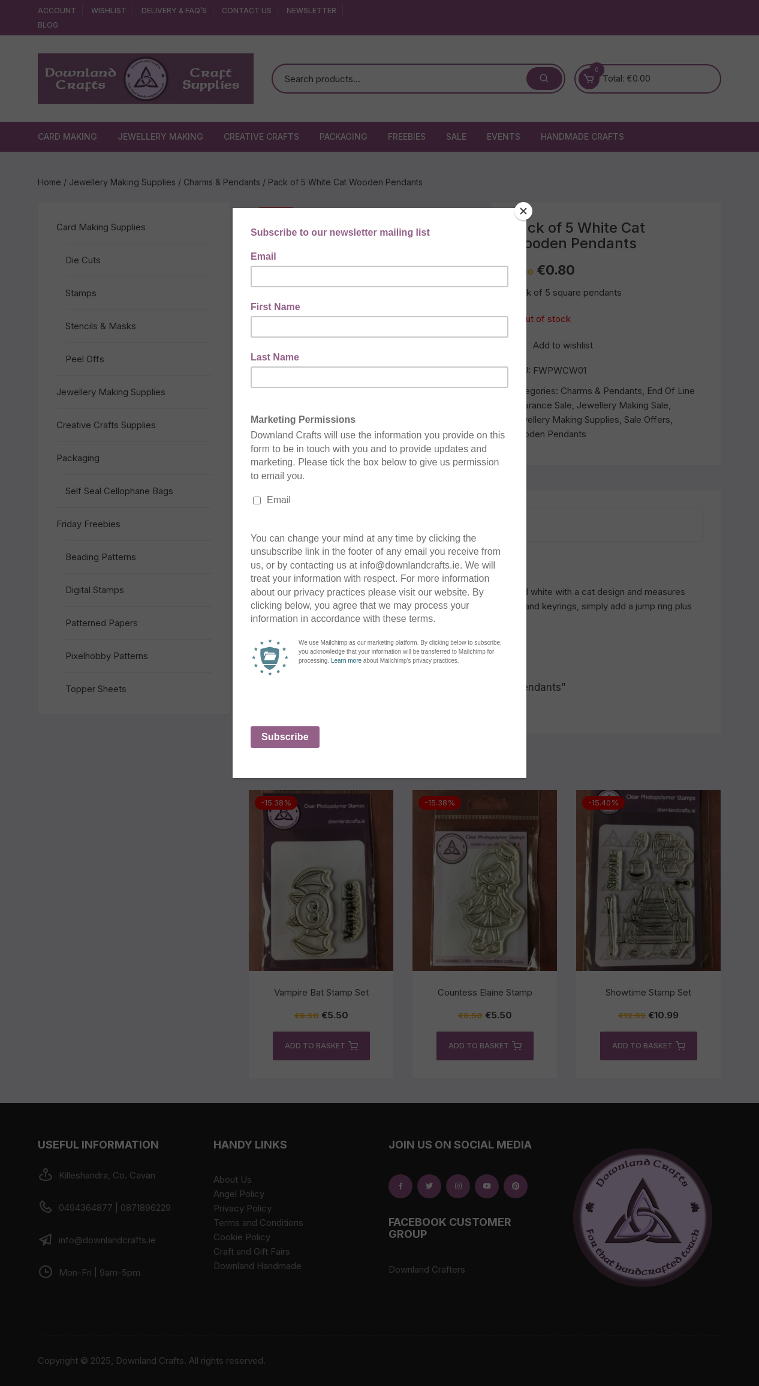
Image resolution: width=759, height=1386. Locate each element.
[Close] (523, 211)
